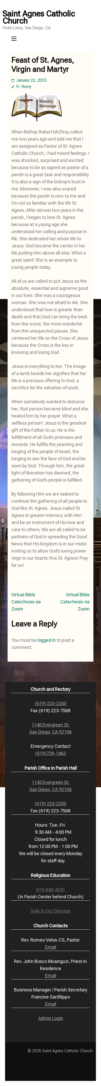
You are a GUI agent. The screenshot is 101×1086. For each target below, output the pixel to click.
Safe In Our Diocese (50, 911)
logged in (46, 640)
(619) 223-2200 (50, 703)
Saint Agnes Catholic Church (39, 17)
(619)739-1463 (50, 753)
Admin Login (50, 1018)
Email (50, 947)
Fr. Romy (23, 86)
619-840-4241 (50, 889)
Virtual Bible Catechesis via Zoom (26, 602)
